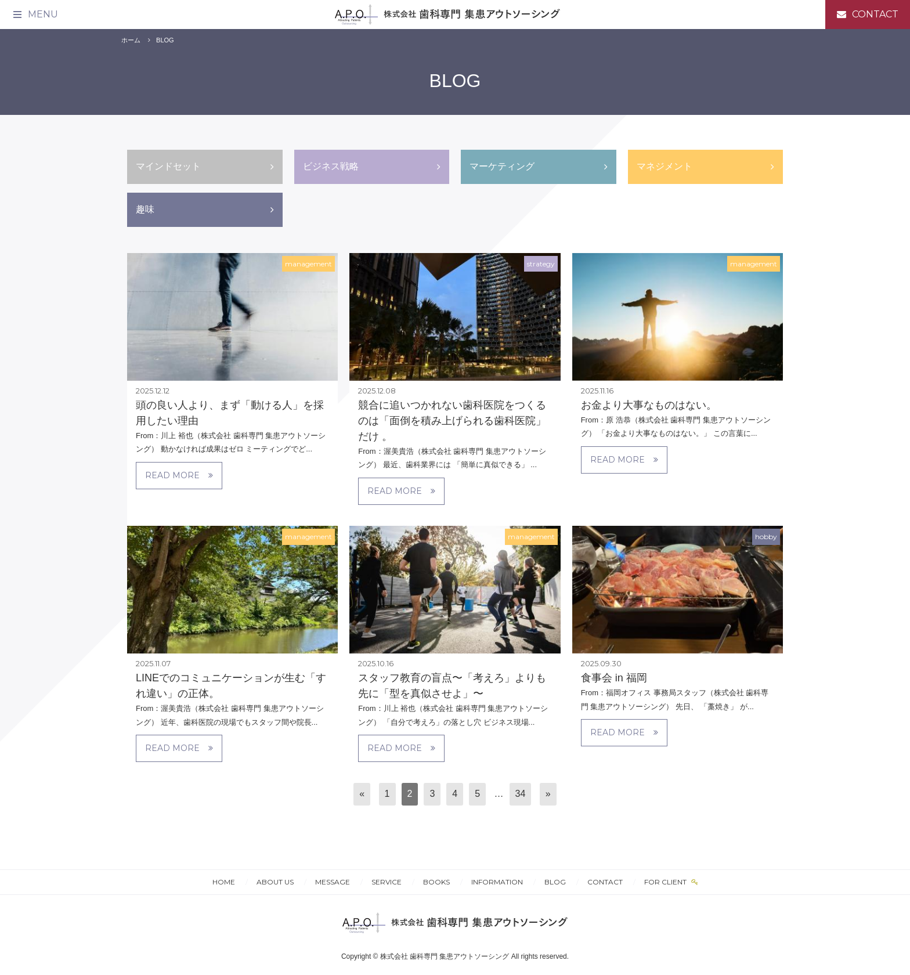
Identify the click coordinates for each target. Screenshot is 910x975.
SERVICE (386, 882)
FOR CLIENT (666, 882)
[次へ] (548, 794)
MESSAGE (332, 882)
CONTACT (605, 882)
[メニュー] (35, 14)
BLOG (165, 40)
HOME (223, 882)
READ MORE (179, 475)
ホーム (130, 40)
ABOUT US (275, 882)
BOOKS (436, 882)
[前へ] (361, 794)
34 (520, 794)
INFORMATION (497, 882)
